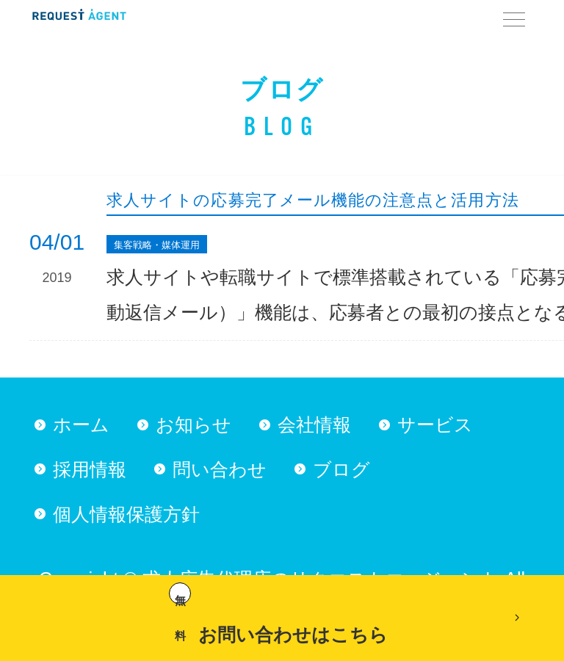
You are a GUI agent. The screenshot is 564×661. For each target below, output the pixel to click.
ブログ (341, 469)
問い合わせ (220, 469)
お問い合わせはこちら (278, 613)
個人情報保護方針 (126, 514)
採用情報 (89, 469)
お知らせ (193, 424)
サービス (435, 424)
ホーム (81, 424)
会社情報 (314, 424)
